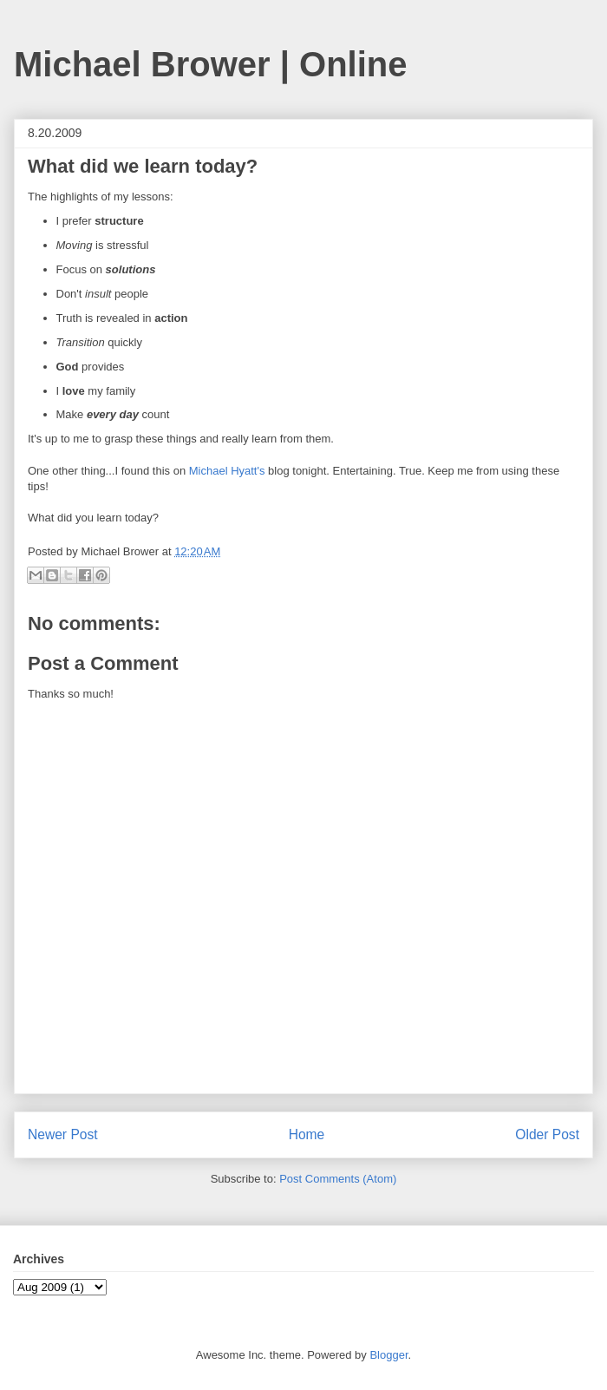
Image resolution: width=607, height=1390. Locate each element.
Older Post (547, 1134)
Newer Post (63, 1134)
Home (307, 1134)
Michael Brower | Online (211, 64)
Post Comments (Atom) (337, 1178)
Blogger (388, 1354)
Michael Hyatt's (227, 470)
